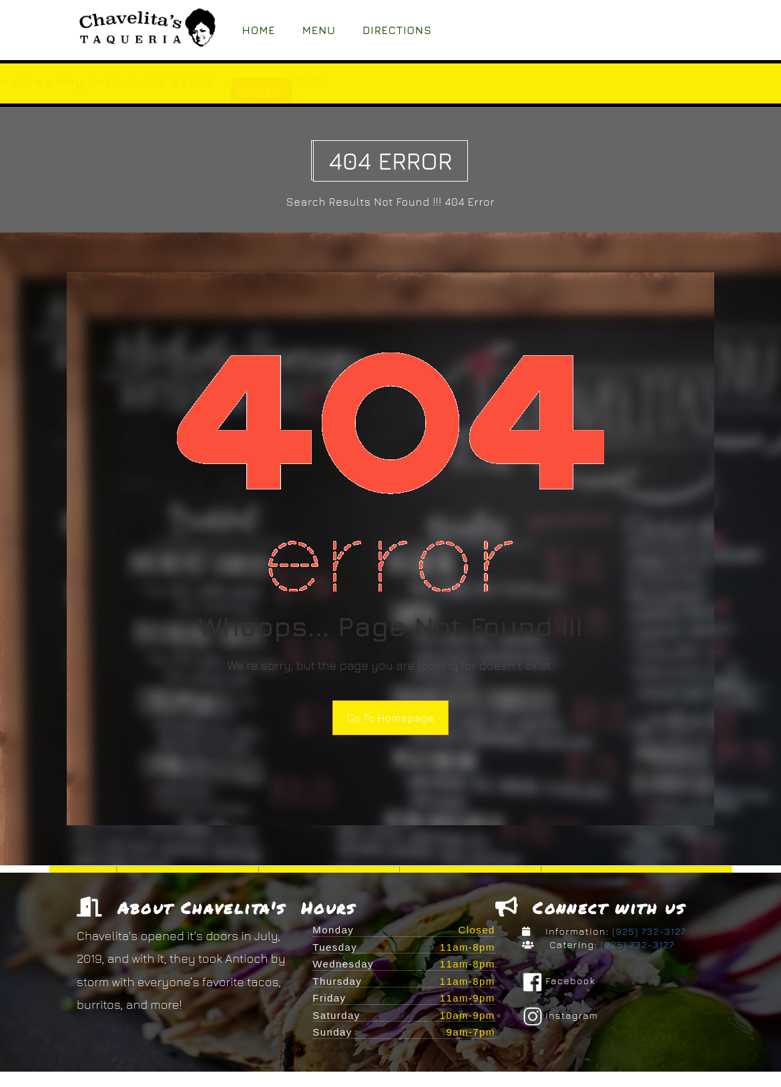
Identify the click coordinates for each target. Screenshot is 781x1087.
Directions (397, 30)
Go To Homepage (390, 718)
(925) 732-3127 (647, 931)
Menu (319, 30)
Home (259, 30)
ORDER (388, 92)
